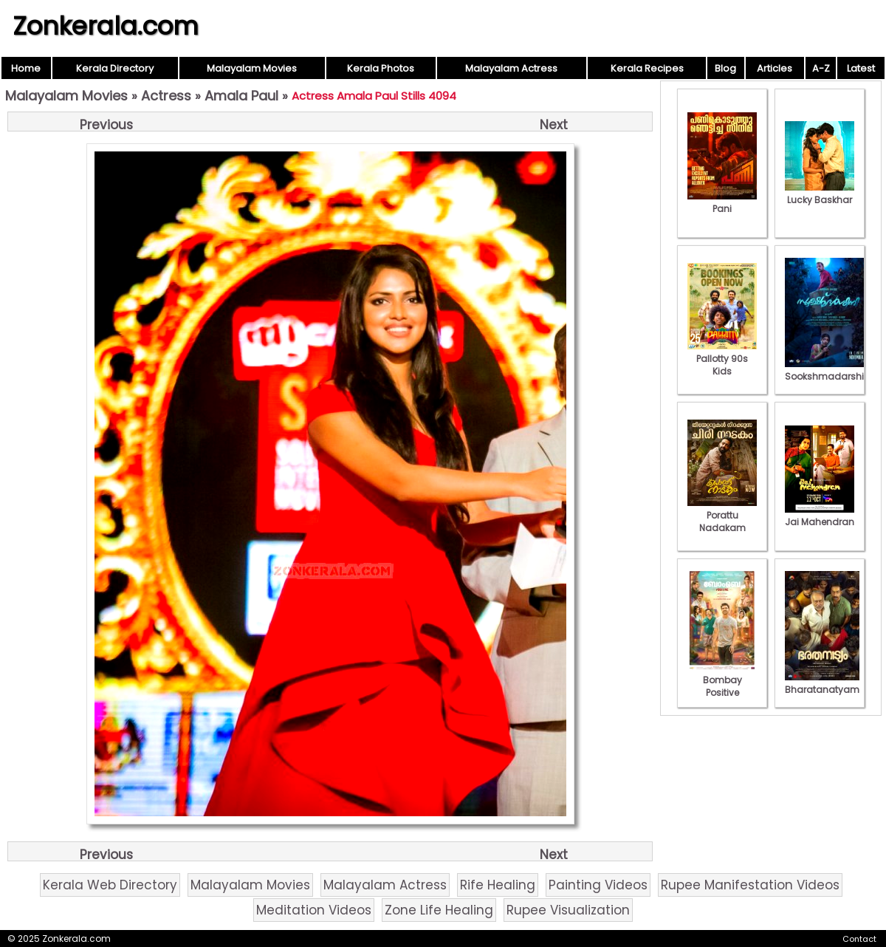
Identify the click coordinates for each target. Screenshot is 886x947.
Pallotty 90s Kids (722, 358)
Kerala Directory (115, 68)
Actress (166, 95)
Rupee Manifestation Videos (750, 885)
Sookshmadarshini (828, 370)
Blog (725, 68)
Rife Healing (497, 885)
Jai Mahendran (819, 515)
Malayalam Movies (252, 68)
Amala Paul (241, 95)
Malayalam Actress (511, 68)
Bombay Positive (722, 680)
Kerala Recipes (647, 68)
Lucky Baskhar (819, 193)
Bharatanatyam (822, 683)
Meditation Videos (313, 910)
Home (26, 68)
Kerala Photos (380, 68)
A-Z (821, 68)
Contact (859, 939)
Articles (774, 68)
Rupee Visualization (568, 910)
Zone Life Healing (439, 910)
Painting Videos (598, 885)
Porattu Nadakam (722, 515)
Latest (861, 68)
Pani (722, 202)
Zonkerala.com (106, 26)
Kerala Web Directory (110, 885)
